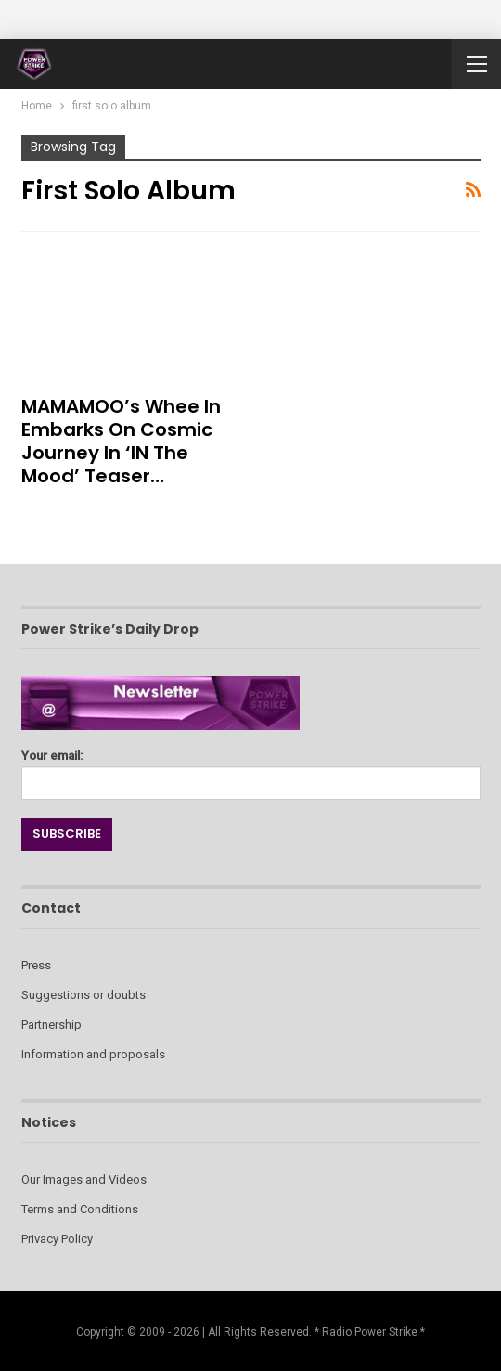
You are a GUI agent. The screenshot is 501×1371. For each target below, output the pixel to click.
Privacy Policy (57, 1239)
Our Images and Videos (84, 1179)
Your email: (251, 769)
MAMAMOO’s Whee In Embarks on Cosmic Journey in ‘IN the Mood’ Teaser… (121, 441)
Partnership (51, 1024)
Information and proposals (93, 1054)
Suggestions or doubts (83, 995)
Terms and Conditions (79, 1209)
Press (36, 965)
